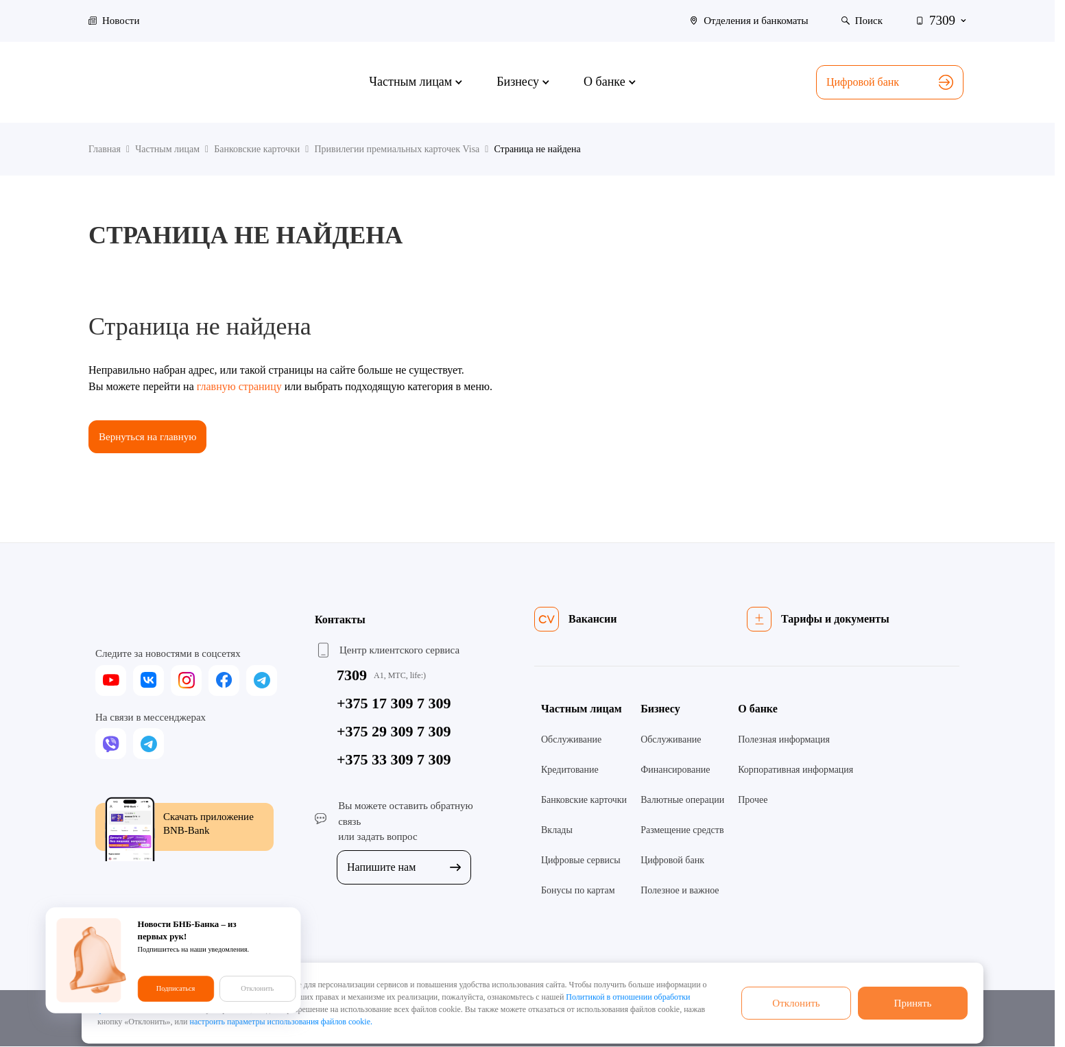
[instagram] (186, 681)
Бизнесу (660, 710)
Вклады (557, 831)
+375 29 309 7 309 (394, 732)
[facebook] (223, 681)
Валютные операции (682, 801)
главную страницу (239, 386)
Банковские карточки (584, 801)
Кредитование (570, 771)
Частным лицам (581, 710)
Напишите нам (404, 868)
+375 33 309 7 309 (394, 760)
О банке (758, 710)
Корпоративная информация (795, 771)
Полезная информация (784, 741)
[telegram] (261, 681)
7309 (352, 676)
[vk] (148, 681)
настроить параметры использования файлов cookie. (280, 1021)
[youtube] (110, 681)
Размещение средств (682, 831)
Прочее (752, 801)
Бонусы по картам (578, 892)
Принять (913, 1003)
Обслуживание (571, 741)
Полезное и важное (680, 892)
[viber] (110, 745)
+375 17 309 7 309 (394, 704)
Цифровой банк (889, 82)
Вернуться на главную (151, 437)
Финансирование (675, 771)
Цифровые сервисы (581, 861)
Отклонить (796, 1003)
